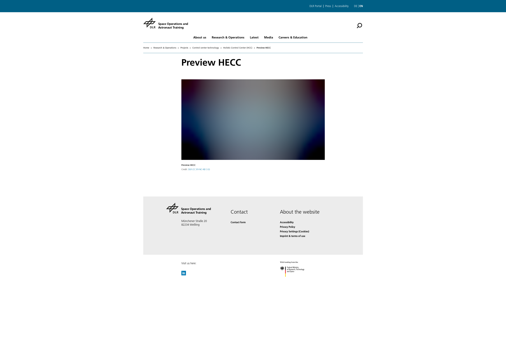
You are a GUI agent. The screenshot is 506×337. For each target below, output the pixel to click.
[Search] (359, 25)
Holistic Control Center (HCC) (237, 48)
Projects (184, 48)
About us (199, 37)
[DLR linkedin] (183, 274)
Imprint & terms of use (292, 236)
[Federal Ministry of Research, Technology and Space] (295, 279)
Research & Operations (228, 37)
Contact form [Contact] (238, 222)
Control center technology (205, 48)
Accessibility (342, 6)
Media (268, 37)
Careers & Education (293, 37)
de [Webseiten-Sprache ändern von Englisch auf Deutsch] (355, 6)
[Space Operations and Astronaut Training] (165, 23)
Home (146, 48)
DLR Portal (316, 6)
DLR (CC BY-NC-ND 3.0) (199, 169)
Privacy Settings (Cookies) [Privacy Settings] (294, 231)
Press (328, 6)
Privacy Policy (287, 226)
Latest (254, 37)
